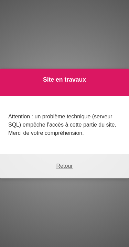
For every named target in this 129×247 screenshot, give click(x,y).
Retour (64, 166)
